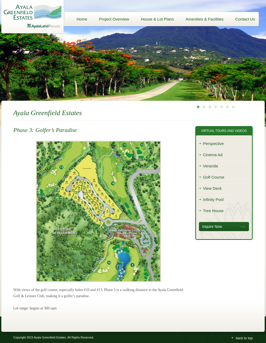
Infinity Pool (213, 199)
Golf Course (213, 177)
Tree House (213, 210)
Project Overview (114, 19)
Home (82, 19)
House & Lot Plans (157, 19)
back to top (244, 338)
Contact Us (245, 19)
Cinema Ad (212, 154)
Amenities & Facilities (205, 19)
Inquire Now (212, 226)
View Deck (212, 188)
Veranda (210, 166)
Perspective (213, 143)
